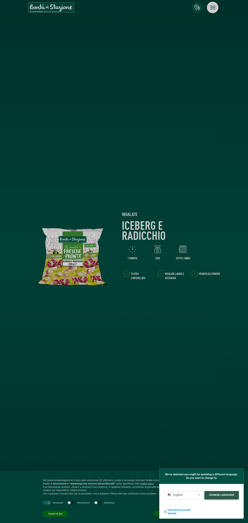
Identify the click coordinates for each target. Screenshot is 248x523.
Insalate (129, 214)
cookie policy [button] (146, 483)
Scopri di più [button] (55, 513)
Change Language (221, 494)
